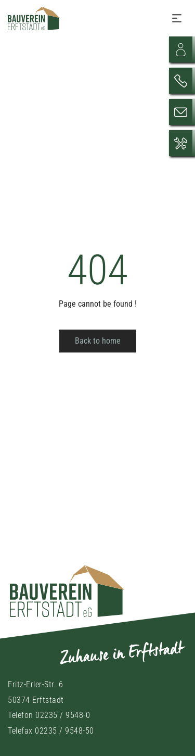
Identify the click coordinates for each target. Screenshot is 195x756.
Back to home (98, 341)
